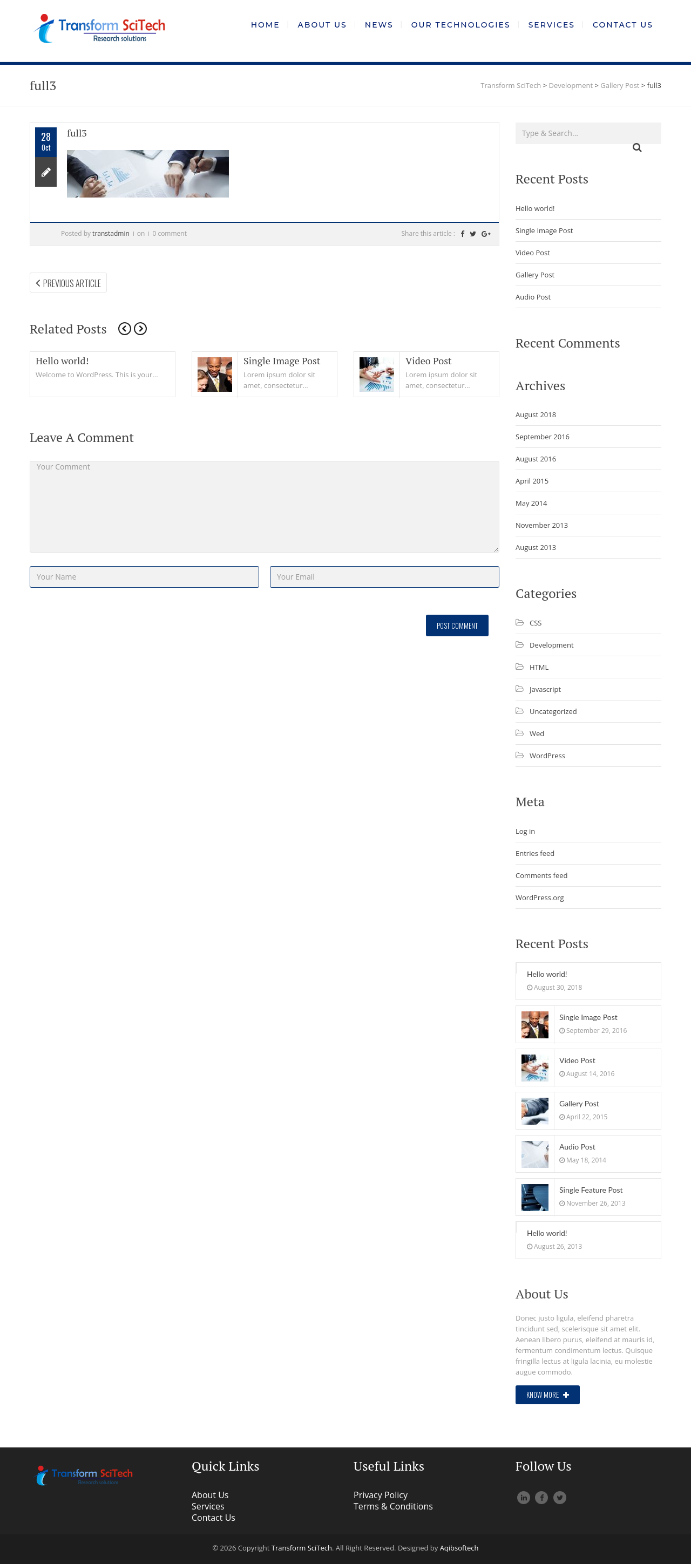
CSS (535, 623)
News (379, 25)
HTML (539, 667)
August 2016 (536, 459)
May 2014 (531, 503)
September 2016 (543, 436)
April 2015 (532, 481)
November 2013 (542, 525)
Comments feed (541, 875)
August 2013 (536, 547)
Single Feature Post (591, 1189)
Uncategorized (553, 711)
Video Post (428, 360)
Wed (537, 733)
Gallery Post (535, 275)
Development (552, 645)
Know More (547, 1394)
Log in (525, 831)
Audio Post (533, 297)
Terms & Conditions (393, 1506)
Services (552, 25)
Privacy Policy (381, 1495)
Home (265, 25)
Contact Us (623, 25)
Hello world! (62, 360)
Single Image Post (282, 360)
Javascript (545, 689)
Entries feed (535, 853)
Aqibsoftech (459, 1548)
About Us (322, 25)
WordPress (547, 755)
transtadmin (111, 233)
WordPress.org (540, 897)
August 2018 (536, 414)
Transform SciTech (302, 1548)
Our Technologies (461, 25)
